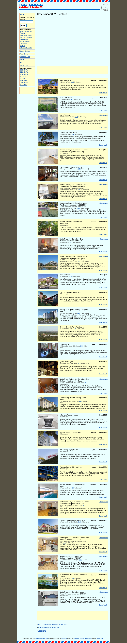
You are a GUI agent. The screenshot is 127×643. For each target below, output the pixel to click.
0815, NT (23, 78)
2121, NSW (24, 72)
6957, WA (23, 80)
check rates (103, 115)
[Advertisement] (73, 70)
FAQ (21, 62)
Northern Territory (26, 37)
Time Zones (24, 54)
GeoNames (64, 638)
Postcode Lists (25, 57)
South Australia (25, 41)
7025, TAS (23, 76)
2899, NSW (24, 74)
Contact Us (24, 65)
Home (22, 14)
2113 (70, 242)
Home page (42, 631)
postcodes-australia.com (41, 638)
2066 (81, 346)
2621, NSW (24, 70)
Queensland (24, 39)
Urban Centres (25, 51)
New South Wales (26, 35)
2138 (76, 117)
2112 (72, 82)
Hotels (22, 60)
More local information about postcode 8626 (52, 624)
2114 (73, 134)
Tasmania (23, 44)
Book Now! (103, 93)
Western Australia (26, 48)
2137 (79, 169)
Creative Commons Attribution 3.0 (83, 638)
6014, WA (23, 85)
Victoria (22, 46)
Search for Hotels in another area (49, 627)
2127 (79, 189)
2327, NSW (24, 83)
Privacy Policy (100, 638)
